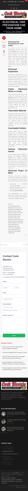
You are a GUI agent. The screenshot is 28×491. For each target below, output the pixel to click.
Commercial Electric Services (8, 479)
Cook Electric (16, 473)
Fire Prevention (16, 228)
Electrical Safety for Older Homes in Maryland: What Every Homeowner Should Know (13, 357)
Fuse (9, 229)
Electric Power (16, 211)
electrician (10, 97)
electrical (14, 51)
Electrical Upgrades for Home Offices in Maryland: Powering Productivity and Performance (14, 368)
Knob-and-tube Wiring (14, 231)
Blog (11, 204)
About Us (3, 478)
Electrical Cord (12, 212)
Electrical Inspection (14, 217)
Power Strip (11, 233)
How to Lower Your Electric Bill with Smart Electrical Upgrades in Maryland (12, 347)
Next (23, 244)
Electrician (20, 223)
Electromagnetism (13, 224)
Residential (19, 479)
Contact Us (4, 483)
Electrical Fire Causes (14, 216)
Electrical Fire (17, 214)
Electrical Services (19, 190)
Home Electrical (15, 229)
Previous (5, 245)
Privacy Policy (18, 481)
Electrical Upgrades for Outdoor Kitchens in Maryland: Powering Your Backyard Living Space (14, 363)
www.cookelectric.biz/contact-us (11, 454)
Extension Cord (12, 226)
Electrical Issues (12, 219)
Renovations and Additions (7, 481)
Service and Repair (11, 478)
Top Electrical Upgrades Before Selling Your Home (14, 352)
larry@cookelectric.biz (15, 4)
